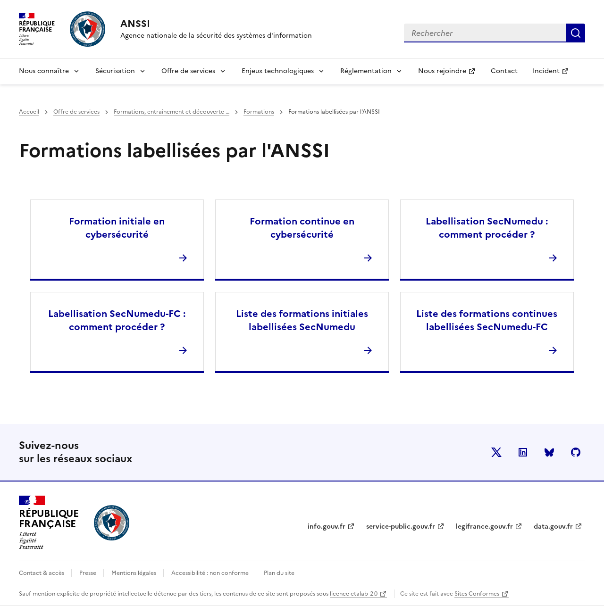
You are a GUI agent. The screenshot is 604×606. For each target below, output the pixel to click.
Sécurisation (115, 71)
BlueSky (549, 452)
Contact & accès (42, 573)
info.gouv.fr (326, 526)
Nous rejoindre (450, 74)
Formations (258, 112)
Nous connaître (44, 71)
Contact (504, 71)
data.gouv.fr (553, 526)
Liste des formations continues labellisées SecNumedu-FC (486, 320)
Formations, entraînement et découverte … (171, 112)
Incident (554, 74)
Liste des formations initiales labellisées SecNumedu (302, 320)
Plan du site (279, 573)
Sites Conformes (476, 593)
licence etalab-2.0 (354, 593)
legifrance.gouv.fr (484, 526)
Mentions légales (134, 573)
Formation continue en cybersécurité (302, 227)
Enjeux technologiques (278, 71)
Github (575, 452)
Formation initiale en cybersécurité (117, 227)
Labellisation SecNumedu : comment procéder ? (487, 227)
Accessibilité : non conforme (210, 573)
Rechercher (575, 33)
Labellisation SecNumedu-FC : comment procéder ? (116, 320)
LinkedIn (522, 452)
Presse (88, 573)
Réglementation (366, 71)
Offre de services (188, 71)
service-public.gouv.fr (400, 526)
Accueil (29, 112)
